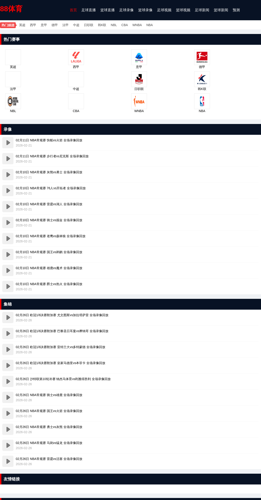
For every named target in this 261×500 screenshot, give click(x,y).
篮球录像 (145, 10)
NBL (114, 25)
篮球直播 (107, 10)
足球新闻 (202, 10)
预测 (236, 10)
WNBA (137, 25)
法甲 (65, 25)
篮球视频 (183, 10)
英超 (22, 25)
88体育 (11, 9)
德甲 (55, 25)
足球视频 (164, 10)
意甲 (44, 25)
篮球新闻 (221, 10)
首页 (73, 10)
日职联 (88, 25)
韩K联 (102, 25)
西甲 (33, 25)
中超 (76, 25)
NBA (149, 25)
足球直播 (88, 10)
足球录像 (126, 10)
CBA (125, 25)
